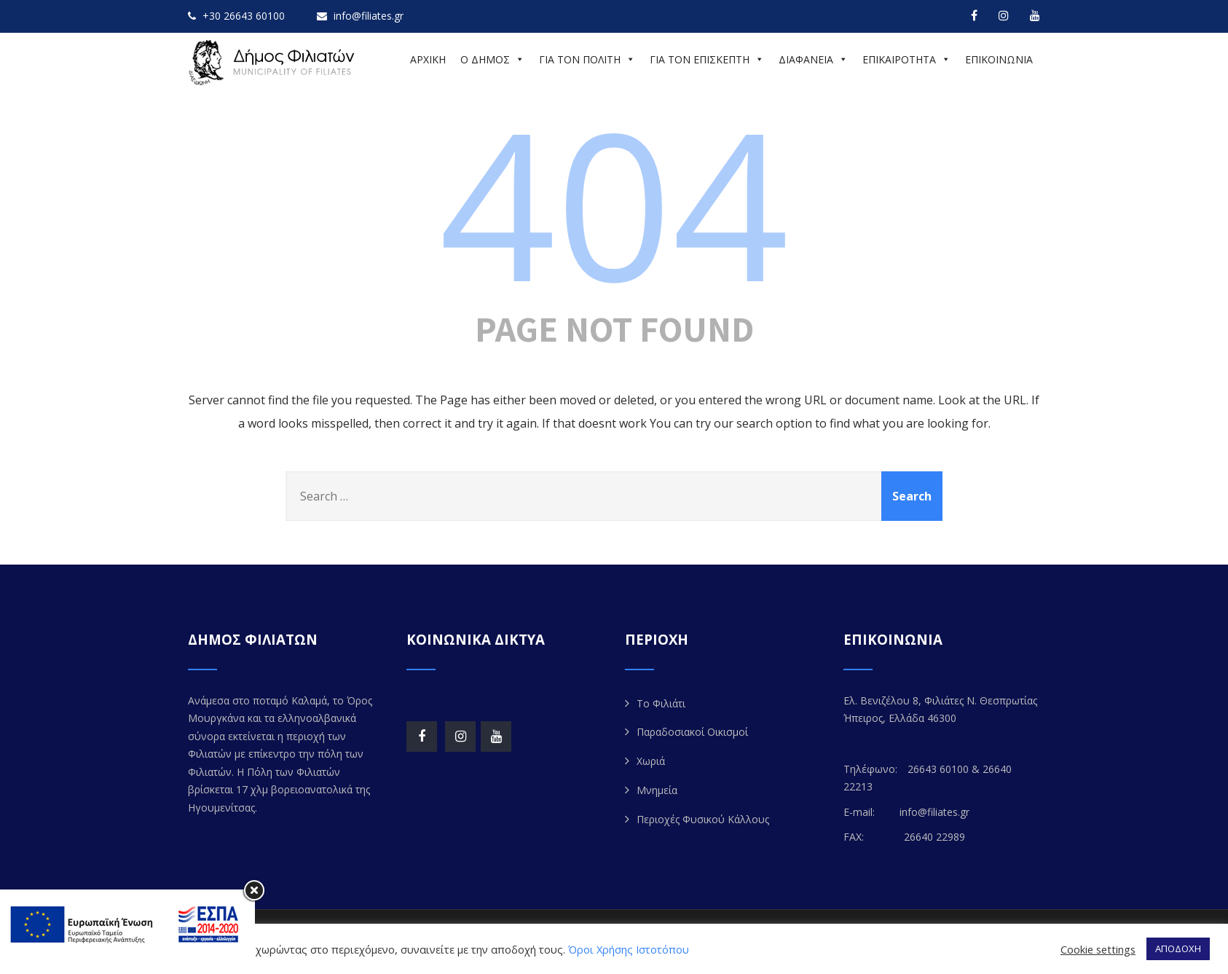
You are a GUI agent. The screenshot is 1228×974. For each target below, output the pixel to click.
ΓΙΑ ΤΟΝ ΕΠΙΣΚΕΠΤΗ (707, 59)
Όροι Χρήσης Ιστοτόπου (628, 949)
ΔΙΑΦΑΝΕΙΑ (813, 59)
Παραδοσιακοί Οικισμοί (692, 732)
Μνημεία (657, 790)
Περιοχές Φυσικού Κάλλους (703, 819)
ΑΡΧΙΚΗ (428, 59)
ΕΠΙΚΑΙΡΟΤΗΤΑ (906, 59)
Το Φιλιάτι (661, 703)
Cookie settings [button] (1097, 949)
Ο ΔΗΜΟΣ (492, 59)
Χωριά (651, 761)
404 (614, 202)
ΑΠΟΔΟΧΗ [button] (1178, 948)
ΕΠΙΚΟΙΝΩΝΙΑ (999, 59)
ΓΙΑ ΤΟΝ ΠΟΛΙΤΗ (587, 59)
